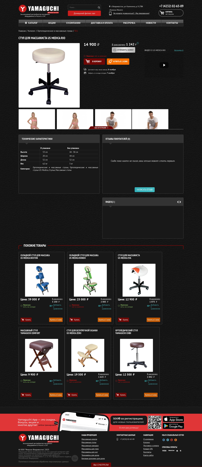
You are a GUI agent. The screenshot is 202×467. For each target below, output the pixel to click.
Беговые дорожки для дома (93, 458)
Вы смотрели (101, 464)
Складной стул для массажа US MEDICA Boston (35, 256)
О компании (73, 22)
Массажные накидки (90, 445)
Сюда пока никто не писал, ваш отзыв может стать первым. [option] (143, 160)
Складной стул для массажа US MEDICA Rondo (77, 256)
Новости (151, 22)
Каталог (31, 22)
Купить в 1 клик (124, 61)
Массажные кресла (89, 439)
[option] (142, 222)
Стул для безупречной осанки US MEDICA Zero (36, 332)
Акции (52, 22)
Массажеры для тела (90, 449)
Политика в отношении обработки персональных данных (44, 461)
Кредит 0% (148, 449)
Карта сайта (149, 455)
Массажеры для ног (90, 452)
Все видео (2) (178, 50)
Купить (26, 319)
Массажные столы (63, 170)
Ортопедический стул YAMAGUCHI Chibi (73, 332)
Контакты (172, 22)
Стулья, (52, 170)
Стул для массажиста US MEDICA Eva (115, 256)
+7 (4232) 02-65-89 (171, 6)
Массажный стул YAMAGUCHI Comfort (156, 256)
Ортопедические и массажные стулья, (51, 167)
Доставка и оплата (102, 22)
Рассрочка (129, 22)
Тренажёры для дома (90, 455)
